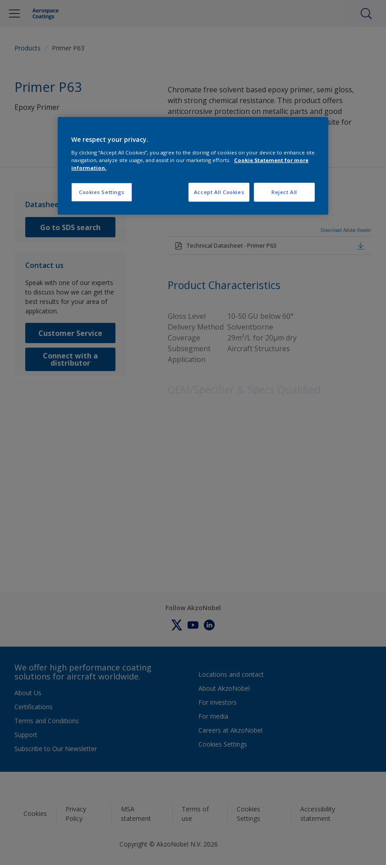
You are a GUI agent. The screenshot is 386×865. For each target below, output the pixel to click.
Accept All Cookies (219, 192)
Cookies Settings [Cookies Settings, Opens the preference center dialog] (101, 192)
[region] (193, 166)
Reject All (284, 192)
